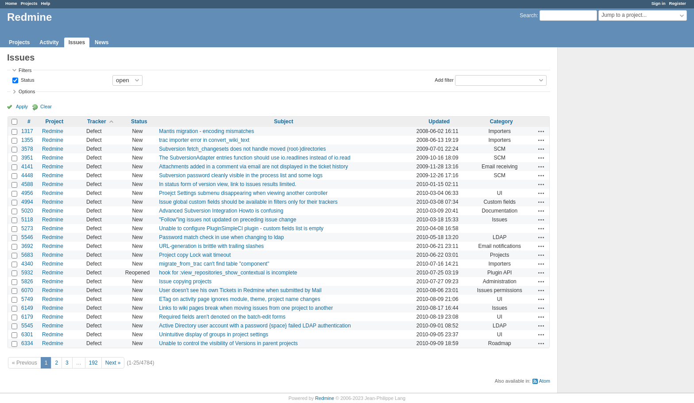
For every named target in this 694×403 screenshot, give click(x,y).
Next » (113, 363)
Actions (541, 131)
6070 (27, 290)
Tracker (96, 121)
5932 (27, 273)
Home (11, 3)
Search (528, 15)
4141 (27, 166)
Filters (25, 70)
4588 (27, 184)
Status (27, 79)
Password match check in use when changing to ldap (221, 237)
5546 (27, 237)
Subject (283, 121)
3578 (27, 149)
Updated (439, 121)
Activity (48, 42)
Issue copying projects (185, 281)
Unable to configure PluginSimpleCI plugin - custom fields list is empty (241, 228)
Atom (544, 381)
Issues (77, 42)
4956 (27, 193)
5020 (27, 211)
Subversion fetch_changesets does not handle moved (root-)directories (242, 149)
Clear (46, 106)
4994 (27, 202)
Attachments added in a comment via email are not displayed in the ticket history (253, 166)
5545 (27, 326)
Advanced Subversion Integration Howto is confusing (221, 211)
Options (27, 91)
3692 (27, 246)
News (101, 42)
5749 (27, 299)
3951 (27, 158)
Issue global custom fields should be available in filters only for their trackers (248, 202)
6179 (27, 317)
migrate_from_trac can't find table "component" (214, 264)
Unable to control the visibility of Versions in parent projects (228, 343)
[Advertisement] (602, 186)
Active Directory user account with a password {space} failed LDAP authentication (255, 326)
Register (677, 3)
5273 (27, 228)
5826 (27, 281)
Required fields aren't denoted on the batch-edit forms (222, 317)
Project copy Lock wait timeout (195, 255)
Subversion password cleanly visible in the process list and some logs (241, 175)
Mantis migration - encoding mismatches (206, 131)
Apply (22, 106)
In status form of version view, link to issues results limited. (227, 184)
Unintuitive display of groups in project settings (213, 334)
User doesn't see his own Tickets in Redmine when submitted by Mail (240, 290)
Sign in (659, 3)
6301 (27, 334)
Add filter (444, 79)
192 (93, 363)
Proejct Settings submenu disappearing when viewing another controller (243, 193)
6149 (27, 308)
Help (45, 3)
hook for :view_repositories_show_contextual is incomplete (228, 273)
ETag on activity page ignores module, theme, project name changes (239, 299)
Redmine (52, 131)
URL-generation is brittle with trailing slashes (211, 246)
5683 (27, 255)
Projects (29, 3)
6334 (27, 343)
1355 (27, 140)
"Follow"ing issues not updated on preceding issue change (227, 220)
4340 (27, 264)
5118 (27, 220)
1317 (27, 131)
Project (55, 121)
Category (501, 121)
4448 (27, 175)
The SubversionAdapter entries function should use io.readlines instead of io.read (254, 158)
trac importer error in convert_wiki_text (204, 140)
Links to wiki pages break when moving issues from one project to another (246, 308)
